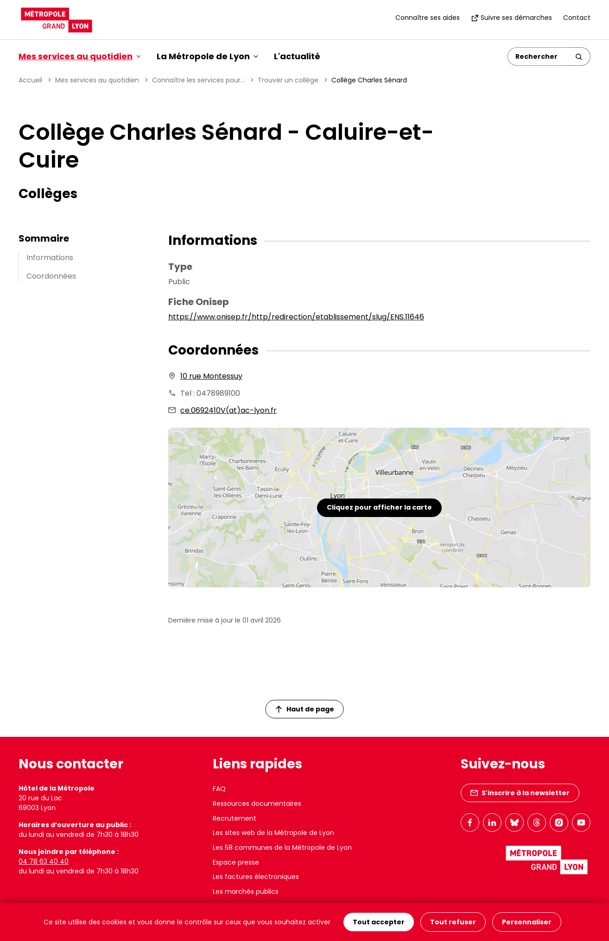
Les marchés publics (246, 891)
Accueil (30, 80)
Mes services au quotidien (97, 80)
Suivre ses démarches (511, 17)
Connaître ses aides (427, 17)
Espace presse (236, 862)
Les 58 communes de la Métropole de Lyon (282, 847)
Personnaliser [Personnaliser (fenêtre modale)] (527, 922)
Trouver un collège (288, 80)
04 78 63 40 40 (44, 861)
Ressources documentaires (257, 803)
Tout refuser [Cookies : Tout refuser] (453, 922)
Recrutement (234, 818)
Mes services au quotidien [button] (80, 56)
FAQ (219, 788)
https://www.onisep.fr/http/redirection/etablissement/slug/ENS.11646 (296, 317)
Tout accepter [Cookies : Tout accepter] (379, 922)
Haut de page (305, 709)
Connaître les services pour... (198, 80)
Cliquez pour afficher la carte (379, 507)
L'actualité (297, 56)
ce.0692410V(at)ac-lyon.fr (228, 410)
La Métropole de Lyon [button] (207, 56)
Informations (49, 257)
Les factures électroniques (256, 876)
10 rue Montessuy (211, 376)
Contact (576, 17)
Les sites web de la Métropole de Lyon (273, 832)
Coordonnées (51, 276)
